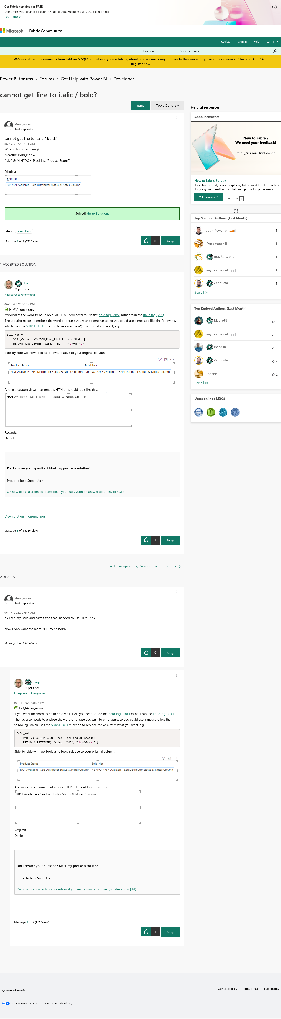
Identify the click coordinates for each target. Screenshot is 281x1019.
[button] (140, 105)
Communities (128, 31)
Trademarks (271, 990)
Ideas (108, 31)
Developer (124, 78)
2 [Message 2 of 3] (17, 643)
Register (226, 41)
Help (256, 41)
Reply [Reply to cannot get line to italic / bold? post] (170, 241)
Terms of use (250, 990)
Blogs (147, 31)
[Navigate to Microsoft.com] (11, 30)
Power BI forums (16, 78)
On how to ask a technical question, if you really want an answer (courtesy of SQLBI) (66, 492)
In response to (19, 294)
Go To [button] (271, 41)
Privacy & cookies (226, 990)
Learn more (12, 16)
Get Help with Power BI (84, 78)
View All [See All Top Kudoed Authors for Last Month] (201, 382)
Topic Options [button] (166, 105)
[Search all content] (228, 51)
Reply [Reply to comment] (170, 541)
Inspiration (91, 31)
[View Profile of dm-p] (26, 283)
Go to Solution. (98, 213)
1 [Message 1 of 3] (17, 241)
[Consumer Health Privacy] (56, 1005)
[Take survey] (208, 197)
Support (182, 31)
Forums (71, 31)
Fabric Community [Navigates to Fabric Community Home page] (45, 30)
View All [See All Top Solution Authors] (201, 292)
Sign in (242, 41)
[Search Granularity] (158, 51)
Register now (140, 64)
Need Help (24, 231)
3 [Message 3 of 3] (17, 531)
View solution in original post (25, 517)
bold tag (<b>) (109, 315)
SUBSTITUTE (35, 326)
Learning (164, 31)
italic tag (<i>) (153, 315)
